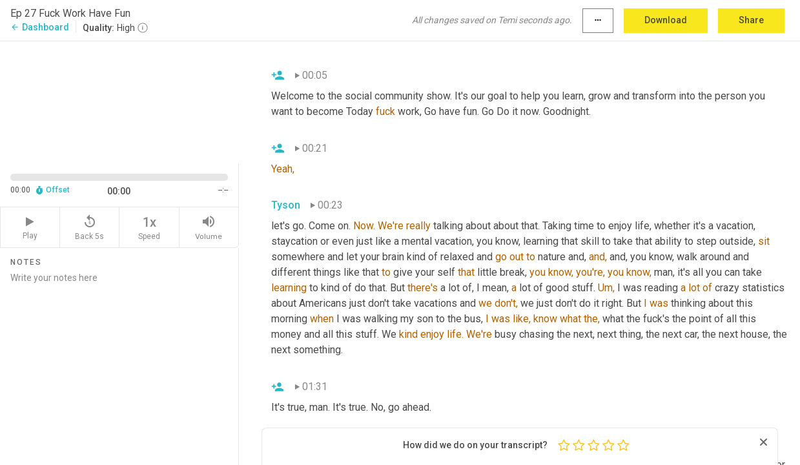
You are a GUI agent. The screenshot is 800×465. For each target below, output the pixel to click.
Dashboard (39, 27)
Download (665, 20)
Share (751, 20)
